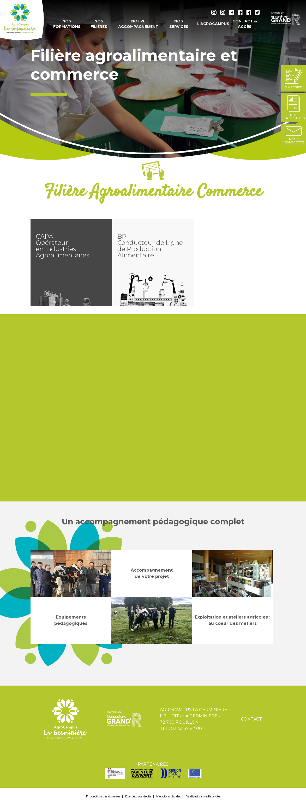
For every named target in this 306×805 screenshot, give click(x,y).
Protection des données (103, 796)
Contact (251, 719)
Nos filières (99, 24)
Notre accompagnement (138, 24)
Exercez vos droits (138, 796)
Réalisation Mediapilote (202, 796)
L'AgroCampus (211, 23)
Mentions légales (168, 796)
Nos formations (67, 24)
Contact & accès (244, 24)
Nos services (178, 24)
